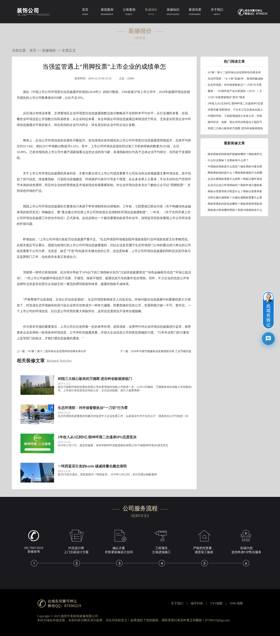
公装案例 (129, 12)
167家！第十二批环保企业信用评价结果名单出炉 (57, 351)
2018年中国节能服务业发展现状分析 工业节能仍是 (161, 351)
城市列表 (197, 603)
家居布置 (195, 12)
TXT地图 (216, 603)
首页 (85, 12)
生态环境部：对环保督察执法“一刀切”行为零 (235, 84)
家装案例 (107, 12)
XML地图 (236, 603)
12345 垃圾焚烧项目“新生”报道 (226, 97)
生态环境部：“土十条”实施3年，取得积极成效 (235, 78)
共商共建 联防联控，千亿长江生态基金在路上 (235, 109)
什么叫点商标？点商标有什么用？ (228, 160)
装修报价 (151, 12)
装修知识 (173, 12)
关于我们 (217, 12)
